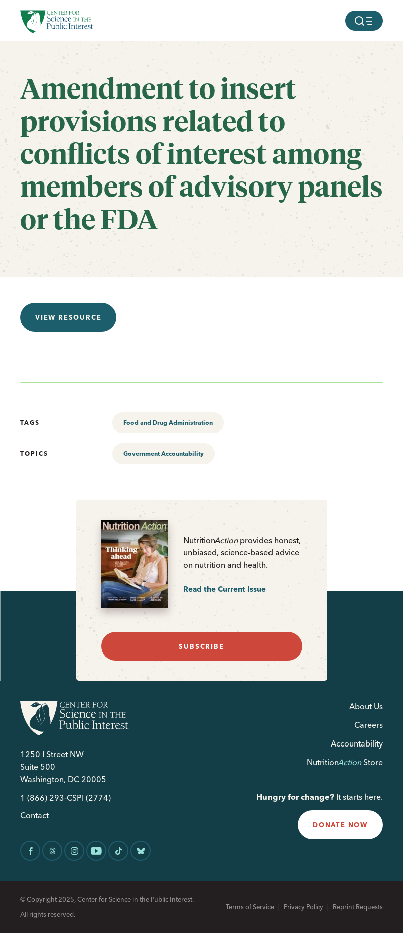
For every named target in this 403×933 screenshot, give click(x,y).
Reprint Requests (358, 907)
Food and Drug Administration (168, 422)
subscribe (201, 646)
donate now (340, 825)
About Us (366, 706)
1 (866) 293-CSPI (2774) (65, 798)
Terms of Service (250, 907)
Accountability (357, 743)
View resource (68, 317)
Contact (34, 815)
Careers (368, 725)
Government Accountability (163, 453)
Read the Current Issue (224, 589)
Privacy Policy (303, 907)
